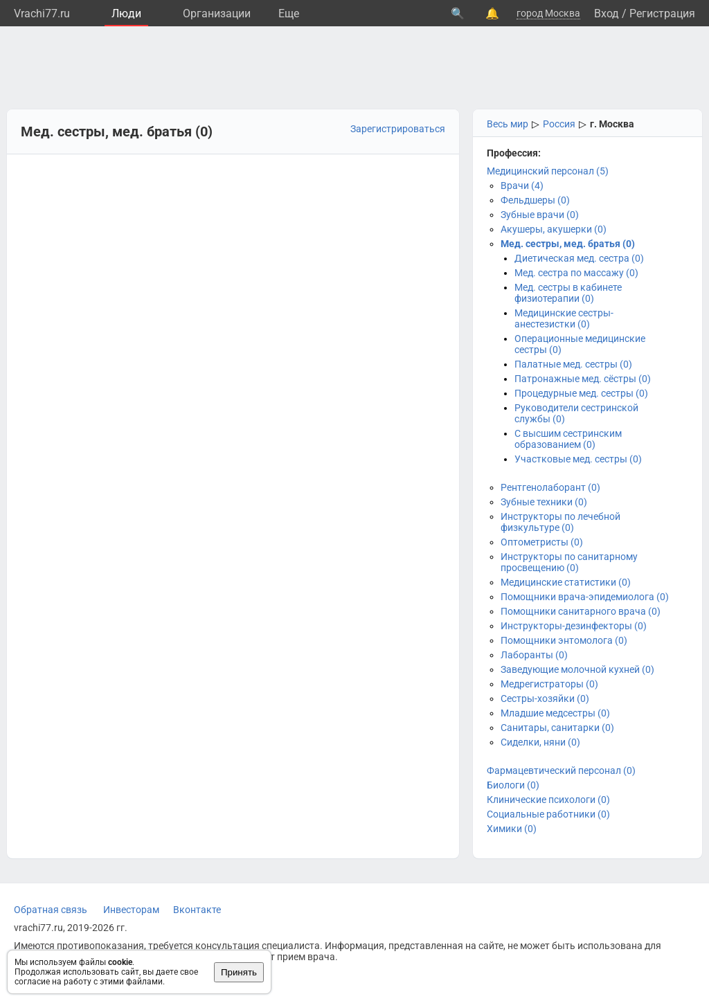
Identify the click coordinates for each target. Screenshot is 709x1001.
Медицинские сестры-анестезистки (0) (563, 318)
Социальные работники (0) (548, 814)
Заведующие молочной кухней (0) (577, 669)
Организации (217, 13)
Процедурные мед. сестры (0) (581, 393)
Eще (288, 13)
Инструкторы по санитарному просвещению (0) (569, 562)
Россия (559, 123)
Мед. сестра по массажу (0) (576, 272)
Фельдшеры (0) (535, 200)
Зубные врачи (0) (540, 214)
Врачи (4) (522, 185)
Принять (239, 972)
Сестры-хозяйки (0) (545, 698)
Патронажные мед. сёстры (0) (582, 378)
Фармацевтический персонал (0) (561, 770)
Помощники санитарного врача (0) (581, 611)
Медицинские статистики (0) (566, 582)
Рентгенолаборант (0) (550, 487)
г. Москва (612, 123)
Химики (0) (512, 828)
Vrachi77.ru (42, 13)
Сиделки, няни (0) (540, 742)
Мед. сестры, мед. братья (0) (568, 243)
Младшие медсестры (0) (555, 713)
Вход (606, 13)
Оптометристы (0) (542, 542)
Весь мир (507, 123)
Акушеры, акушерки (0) (554, 229)
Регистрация (662, 13)
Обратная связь (50, 909)
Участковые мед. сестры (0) (578, 459)
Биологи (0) (513, 785)
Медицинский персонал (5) (548, 171)
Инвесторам (131, 909)
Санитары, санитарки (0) (557, 727)
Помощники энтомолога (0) (564, 640)
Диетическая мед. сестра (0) (579, 258)
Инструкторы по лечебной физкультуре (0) (560, 522)
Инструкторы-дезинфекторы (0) (574, 625)
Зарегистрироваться (397, 128)
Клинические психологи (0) (548, 799)
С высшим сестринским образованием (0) (568, 439)
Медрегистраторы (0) (549, 683)
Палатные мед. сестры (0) (573, 364)
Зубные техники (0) (544, 501)
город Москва (548, 13)
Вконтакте (197, 909)
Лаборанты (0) (534, 654)
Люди (126, 13)
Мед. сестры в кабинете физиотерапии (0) (568, 293)
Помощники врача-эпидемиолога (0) (585, 596)
